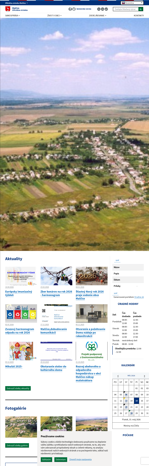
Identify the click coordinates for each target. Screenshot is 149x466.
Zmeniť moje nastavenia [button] (80, 459)
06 (126, 394)
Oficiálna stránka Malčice (16, 3)
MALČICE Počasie (128, 451)
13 (126, 400)
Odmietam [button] (61, 459)
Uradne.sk (139, 297)
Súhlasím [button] (46, 459)
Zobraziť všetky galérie (17, 445)
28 (131, 413)
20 (126, 407)
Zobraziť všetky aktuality (18, 388)
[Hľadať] (140, 9)
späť (117, 260)
